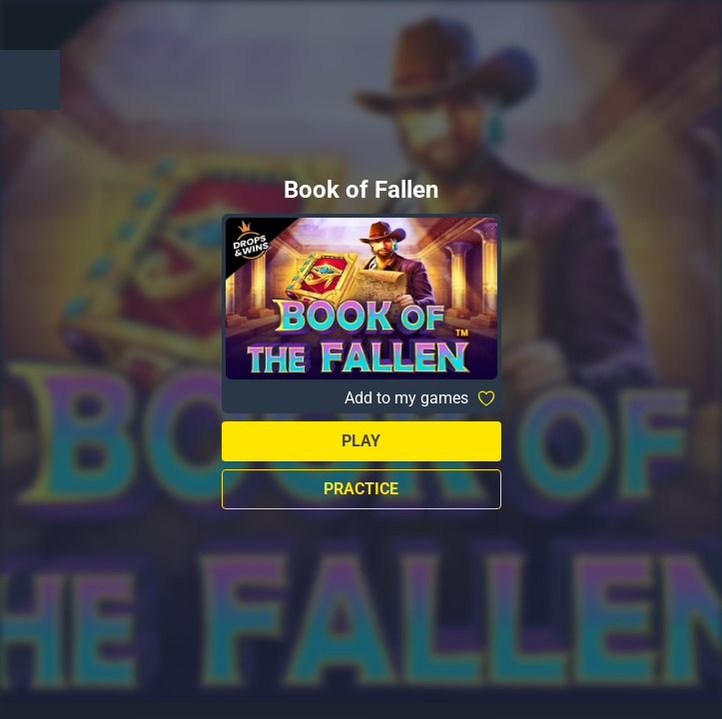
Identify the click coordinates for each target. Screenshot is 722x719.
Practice (361, 488)
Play (361, 440)
